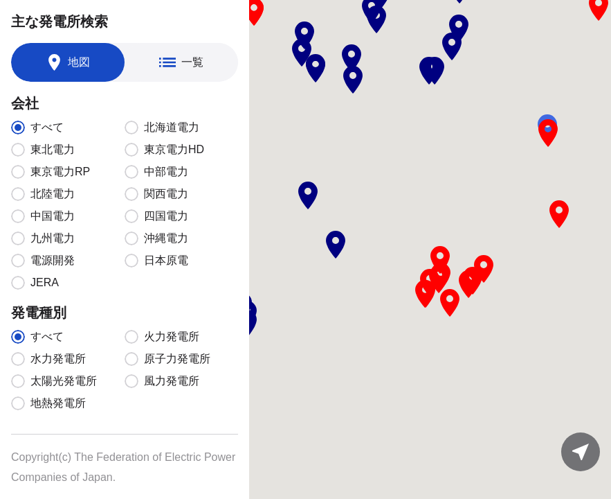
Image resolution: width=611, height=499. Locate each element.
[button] (304, 35)
